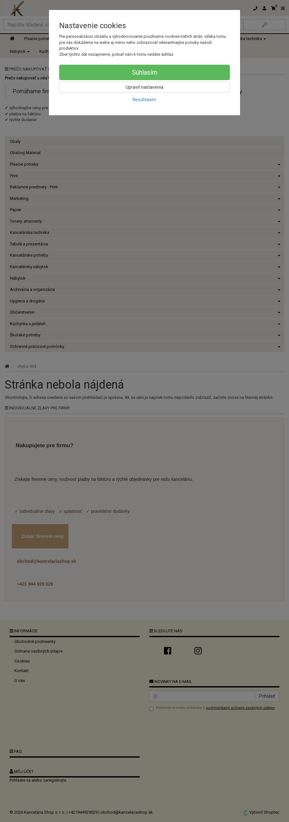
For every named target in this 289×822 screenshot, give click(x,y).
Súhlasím (144, 72)
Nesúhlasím (144, 99)
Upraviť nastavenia (144, 87)
